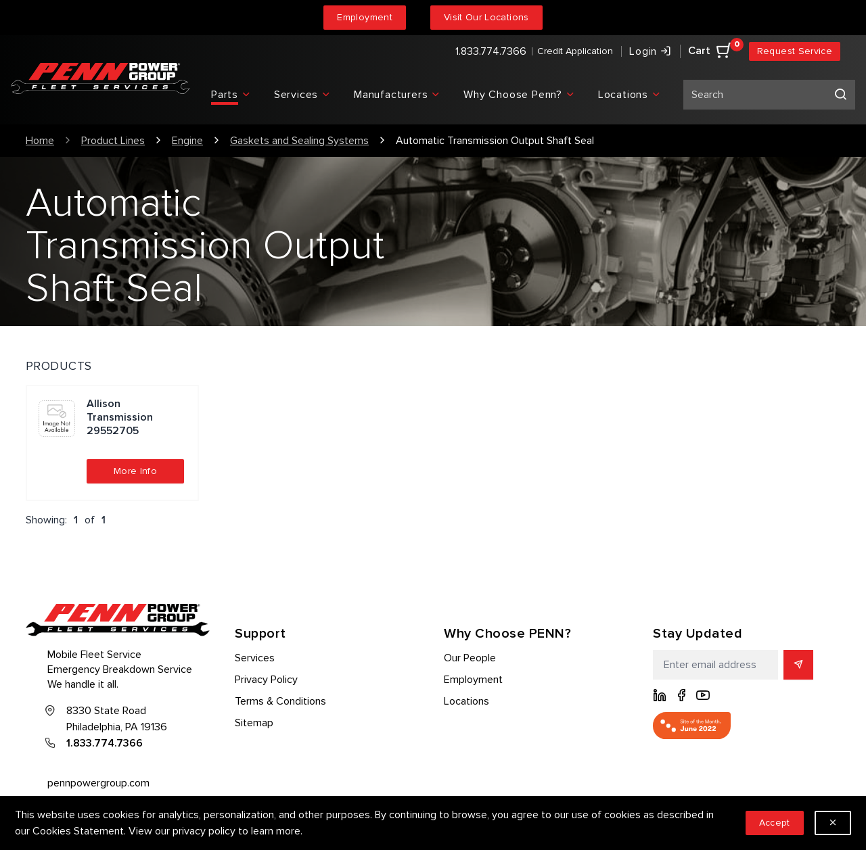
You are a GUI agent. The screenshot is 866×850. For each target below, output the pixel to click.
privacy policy (204, 831)
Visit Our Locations (486, 17)
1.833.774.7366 (490, 51)
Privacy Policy (266, 679)
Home (40, 140)
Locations (466, 701)
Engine (187, 140)
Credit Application (575, 51)
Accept (774, 822)
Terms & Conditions (280, 701)
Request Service (794, 51)
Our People (470, 658)
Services (255, 658)
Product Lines (113, 140)
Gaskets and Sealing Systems (299, 140)
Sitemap (254, 723)
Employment (364, 17)
